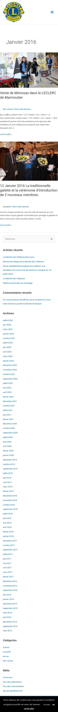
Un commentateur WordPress (16, 299)
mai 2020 (7, 442)
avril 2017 (7, 567)
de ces (6, 656)
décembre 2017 (10, 541)
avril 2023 (7, 352)
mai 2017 (7, 563)
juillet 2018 (8, 513)
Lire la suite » (6, 134)
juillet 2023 (8, 342)
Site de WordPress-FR (12, 691)
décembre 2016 (10, 581)
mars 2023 (7, 356)
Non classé (8, 109)
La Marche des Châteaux (14, 278)
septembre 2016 (10, 590)
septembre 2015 (10, 608)
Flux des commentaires (13, 686)
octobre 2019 (9, 464)
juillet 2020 (8, 437)
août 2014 (7, 630)
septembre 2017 (10, 549)
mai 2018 (7, 523)
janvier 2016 (8, 599)
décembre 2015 (10, 604)
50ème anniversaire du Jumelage (17, 283)
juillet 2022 (8, 383)
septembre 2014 (10, 626)
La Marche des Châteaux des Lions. (19, 257)
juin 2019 (7, 478)
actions (6, 647)
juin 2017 (7, 558)
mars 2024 (7, 329)
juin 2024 (7, 324)
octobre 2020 (9, 428)
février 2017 (8, 576)
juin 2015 (7, 617)
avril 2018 (7, 527)
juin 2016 (7, 594)
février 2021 (8, 419)
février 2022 (8, 397)
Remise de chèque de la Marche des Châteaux (23, 261)
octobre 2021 (9, 405)
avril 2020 (7, 446)
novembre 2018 (10, 500)
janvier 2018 (8, 536)
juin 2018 (7, 518)
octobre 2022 (9, 374)
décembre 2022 (10, 365)
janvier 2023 (8, 361)
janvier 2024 (8, 334)
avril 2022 (7, 392)
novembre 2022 (10, 369)
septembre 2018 (10, 509)
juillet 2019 (8, 473)
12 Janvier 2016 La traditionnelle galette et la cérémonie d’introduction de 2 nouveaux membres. (28, 190)
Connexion (7, 677)
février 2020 (8, 450)
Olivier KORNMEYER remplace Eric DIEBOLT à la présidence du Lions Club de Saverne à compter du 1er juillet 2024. (27, 270)
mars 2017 (7, 572)
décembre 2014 (10, 621)
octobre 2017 (9, 545)
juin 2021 (7, 415)
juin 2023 (7, 347)
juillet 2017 (8, 554)
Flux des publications (12, 682)
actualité (7, 206)
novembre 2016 (10, 586)
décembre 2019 (10, 460)
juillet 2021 (8, 410)
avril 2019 (7, 482)
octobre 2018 (9, 505)
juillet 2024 (8, 320)
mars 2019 (7, 486)
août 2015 (7, 612)
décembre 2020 (10, 423)
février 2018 (8, 531)
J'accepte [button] (46, 704)
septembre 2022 (10, 379)
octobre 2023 (9, 338)
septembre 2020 (10, 432)
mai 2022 (7, 387)
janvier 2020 (8, 455)
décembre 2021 (10, 401)
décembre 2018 (10, 495)
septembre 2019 (10, 468)
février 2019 (8, 491)
